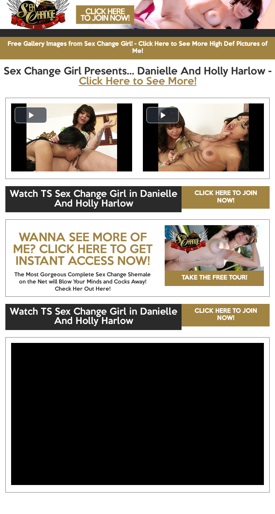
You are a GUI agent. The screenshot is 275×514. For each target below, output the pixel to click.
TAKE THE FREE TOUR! (214, 278)
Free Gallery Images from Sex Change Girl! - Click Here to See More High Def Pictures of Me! (137, 48)
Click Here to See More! (138, 81)
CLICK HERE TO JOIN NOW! (225, 197)
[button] (31, 115)
